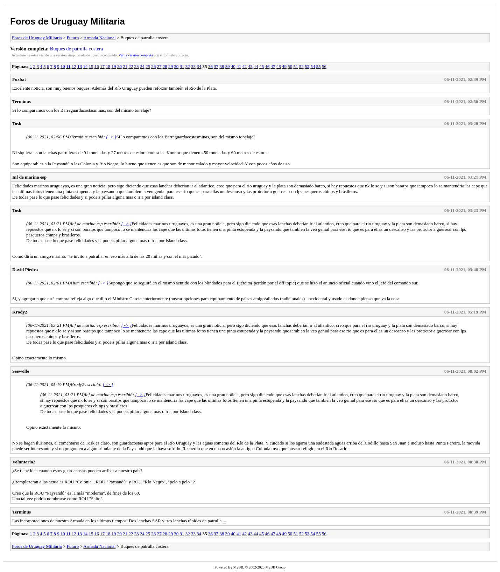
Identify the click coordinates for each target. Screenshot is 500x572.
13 (79, 66)
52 (301, 66)
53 (307, 66)
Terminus (21, 101)
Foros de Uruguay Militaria (67, 21)
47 (272, 66)
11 (68, 66)
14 (85, 66)
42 (244, 66)
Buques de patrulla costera (76, 48)
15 (91, 66)
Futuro (72, 37)
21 (125, 66)
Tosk (16, 123)
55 (318, 66)
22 (130, 66)
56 (324, 66)
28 (165, 66)
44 (256, 66)
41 (239, 66)
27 (159, 66)
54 (312, 66)
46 (267, 66)
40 (233, 66)
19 (113, 66)
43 (250, 66)
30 (176, 66)
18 (108, 66)
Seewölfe (20, 371)
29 (170, 66)
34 (199, 66)
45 (261, 66)
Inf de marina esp (29, 177)
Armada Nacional (99, 37)
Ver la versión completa (136, 55)
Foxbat (19, 79)
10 (63, 66)
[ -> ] (111, 136)
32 (187, 66)
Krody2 (19, 312)
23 (136, 66)
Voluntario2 (23, 461)
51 (295, 66)
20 (119, 66)
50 (290, 66)
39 (227, 66)
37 (216, 66)
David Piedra (25, 269)
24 (142, 66)
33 (193, 66)
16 (96, 66)
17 (102, 66)
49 (284, 66)
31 (181, 66)
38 (221, 66)
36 (210, 66)
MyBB (238, 567)
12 (74, 66)
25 (148, 66)
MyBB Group (275, 567)
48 (278, 66)
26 (153, 66)
